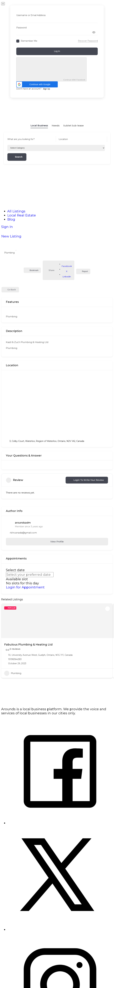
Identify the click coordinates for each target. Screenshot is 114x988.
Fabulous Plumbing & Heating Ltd (28, 644)
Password (21, 27)
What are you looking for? (21, 139)
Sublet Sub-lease (73, 123)
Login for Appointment (25, 587)
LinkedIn (67, 275)
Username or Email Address (31, 15)
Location (63, 139)
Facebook (67, 265)
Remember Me (29, 41)
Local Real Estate (21, 215)
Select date (15, 570)
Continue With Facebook (51, 69)
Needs (56, 123)
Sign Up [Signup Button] (46, 89)
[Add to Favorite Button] (107, 608)
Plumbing (9, 251)
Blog (11, 219)
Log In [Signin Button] (57, 51)
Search (16, 156)
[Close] (3, 3)
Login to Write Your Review (87, 480)
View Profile (57, 541)
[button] (37, 84)
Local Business (39, 123)
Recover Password (88, 41)
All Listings (16, 211)
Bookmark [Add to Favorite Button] (32, 270)
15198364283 (15, 659)
